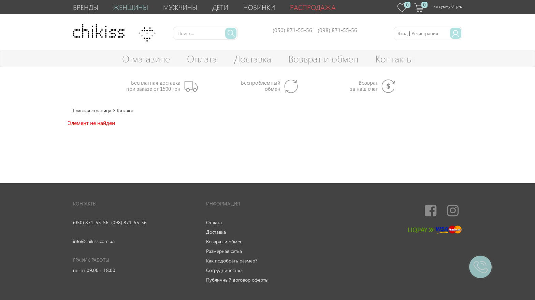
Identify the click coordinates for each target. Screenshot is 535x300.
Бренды (85, 7)
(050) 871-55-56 (91, 222)
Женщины (130, 7)
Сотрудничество (224, 270)
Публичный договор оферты (237, 279)
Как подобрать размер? (231, 260)
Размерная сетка (224, 251)
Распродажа (313, 7)
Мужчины (180, 7)
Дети (220, 7)
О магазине (146, 58)
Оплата (202, 58)
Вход (402, 33)
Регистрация (424, 33)
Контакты (394, 58)
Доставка (252, 58)
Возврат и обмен (323, 58)
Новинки (259, 7)
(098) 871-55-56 (129, 222)
